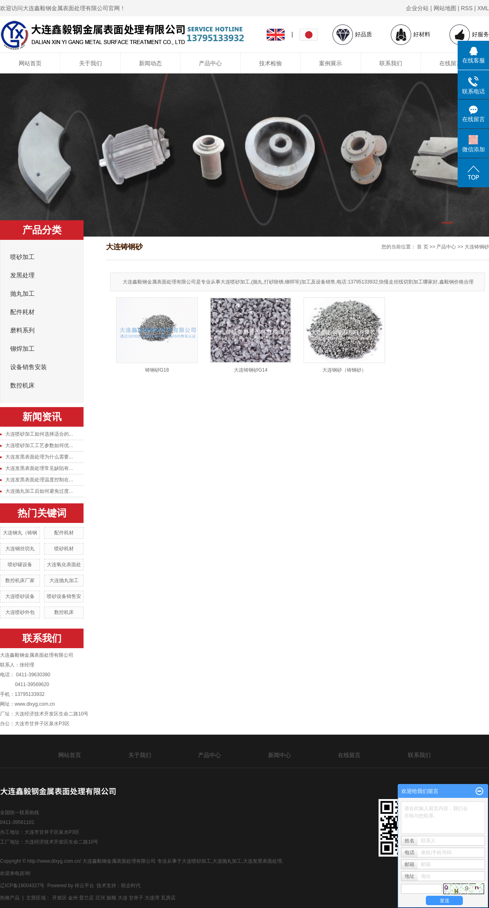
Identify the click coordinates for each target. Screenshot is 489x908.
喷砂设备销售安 (64, 596)
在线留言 (450, 63)
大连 (123, 898)
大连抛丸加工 (64, 580)
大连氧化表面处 (64, 564)
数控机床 (22, 385)
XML (483, 8)
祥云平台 (84, 885)
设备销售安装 (28, 367)
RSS (467, 8)
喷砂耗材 (64, 548)
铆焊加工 (22, 348)
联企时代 (131, 885)
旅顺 (111, 898)
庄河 (100, 898)
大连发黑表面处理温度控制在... (39, 480)
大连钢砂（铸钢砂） (344, 370)
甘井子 (136, 898)
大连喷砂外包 (20, 612)
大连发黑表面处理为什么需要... (39, 457)
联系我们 (390, 63)
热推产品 (10, 898)
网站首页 (30, 63)
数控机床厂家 (20, 580)
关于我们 (90, 63)
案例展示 (330, 63)
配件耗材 (22, 312)
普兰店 (86, 898)
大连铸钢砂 (477, 247)
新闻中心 (279, 755)
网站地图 (445, 8)
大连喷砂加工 (196, 861)
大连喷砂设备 (20, 596)
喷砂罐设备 (20, 564)
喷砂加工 (22, 257)
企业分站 (417, 8)
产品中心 (210, 63)
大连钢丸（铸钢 (20, 533)
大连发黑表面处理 (262, 861)
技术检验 (270, 63)
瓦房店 (168, 898)
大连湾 (152, 898)
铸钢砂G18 (157, 370)
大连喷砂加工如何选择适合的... (39, 434)
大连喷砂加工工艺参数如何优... (39, 445)
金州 (73, 898)
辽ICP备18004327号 (22, 885)
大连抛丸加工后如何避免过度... (39, 491)
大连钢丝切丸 (20, 548)
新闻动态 (150, 63)
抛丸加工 (22, 293)
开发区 (59, 898)
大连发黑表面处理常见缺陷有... (39, 468)
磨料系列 (22, 330)
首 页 (422, 247)
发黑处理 (22, 275)
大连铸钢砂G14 (251, 370)
